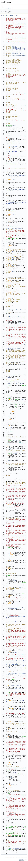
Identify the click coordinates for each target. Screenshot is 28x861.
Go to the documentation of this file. (10, 15)
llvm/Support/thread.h (18, 80)
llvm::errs (11, 667)
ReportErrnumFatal (14, 142)
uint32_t (18, 276)
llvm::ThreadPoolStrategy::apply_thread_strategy (16, 607)
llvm (13, 125)
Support (5, 8)
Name (20, 322)
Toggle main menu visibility (2, 5)
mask (14, 579)
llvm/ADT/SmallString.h (18, 48)
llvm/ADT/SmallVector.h (18, 49)
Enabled (21, 648)
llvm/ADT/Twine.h (17, 52)
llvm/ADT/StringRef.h (18, 51)
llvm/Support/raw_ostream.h (16, 56)
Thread (15, 171)
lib (1, 8)
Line (20, 688)
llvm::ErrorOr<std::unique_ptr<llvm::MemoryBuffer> (16, 661)
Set (14, 590)
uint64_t (8, 228)
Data (15, 688)
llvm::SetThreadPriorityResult (14, 479)
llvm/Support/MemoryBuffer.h (16, 54)
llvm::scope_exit (12, 146)
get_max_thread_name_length (17, 344)
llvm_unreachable (12, 616)
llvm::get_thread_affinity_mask (16, 613)
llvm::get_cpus (16, 621)
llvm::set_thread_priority (13, 480)
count (14, 772)
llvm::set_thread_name (15, 316)
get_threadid (19, 383)
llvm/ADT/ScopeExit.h (18, 47)
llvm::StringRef (14, 685)
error (11, 389)
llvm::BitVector (10, 613)
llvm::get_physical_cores (16, 848)
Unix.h (14, 46)
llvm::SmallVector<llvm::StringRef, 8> (16, 674)
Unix (10, 8)
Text (18, 662)
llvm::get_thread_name (15, 375)
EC (11, 670)
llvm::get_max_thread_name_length (16, 310)
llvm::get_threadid (17, 228)
